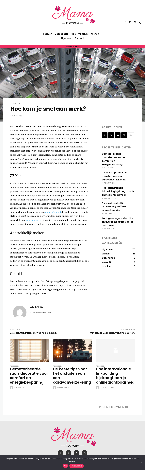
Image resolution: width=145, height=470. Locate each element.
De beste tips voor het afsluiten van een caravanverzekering (114, 173)
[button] (139, 22)
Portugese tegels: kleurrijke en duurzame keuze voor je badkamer (117, 215)
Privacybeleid (76, 466)
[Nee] (141, 462)
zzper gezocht (53, 211)
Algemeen (15, 103)
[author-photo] (12, 385)
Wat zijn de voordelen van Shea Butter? (112, 333)
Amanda (36, 307)
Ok (65, 466)
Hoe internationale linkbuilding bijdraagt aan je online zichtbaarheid (118, 188)
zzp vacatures (33, 220)
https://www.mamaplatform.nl (40, 312)
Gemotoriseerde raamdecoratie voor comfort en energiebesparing (118, 157)
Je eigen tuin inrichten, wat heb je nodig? (33, 333)
